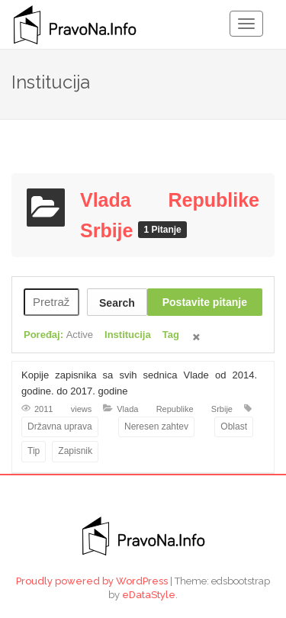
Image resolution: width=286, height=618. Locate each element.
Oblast (233, 426)
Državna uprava (59, 426)
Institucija (127, 334)
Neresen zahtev (156, 426)
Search (117, 303)
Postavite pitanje (204, 302)
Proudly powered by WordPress (92, 581)
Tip (33, 451)
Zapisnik (75, 451)
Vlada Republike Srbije (175, 409)
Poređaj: (58, 334)
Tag (170, 334)
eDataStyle (148, 594)
